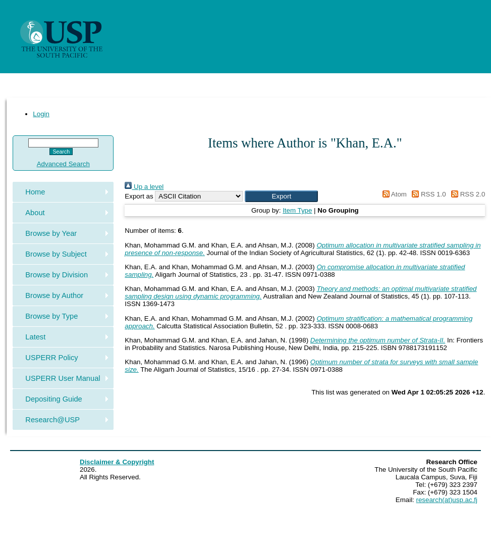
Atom (393, 194)
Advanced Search (63, 164)
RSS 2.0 (466, 194)
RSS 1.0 (427, 194)
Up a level (144, 186)
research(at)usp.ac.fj (446, 500)
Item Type (297, 210)
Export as (139, 196)
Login (41, 114)
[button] (281, 196)
